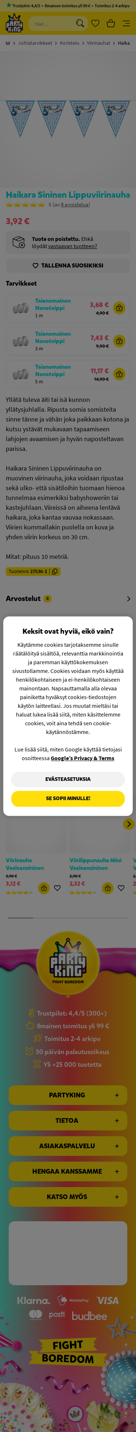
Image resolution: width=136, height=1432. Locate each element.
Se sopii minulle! (68, 798)
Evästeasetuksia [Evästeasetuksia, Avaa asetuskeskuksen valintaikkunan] (68, 779)
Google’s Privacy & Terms (82, 758)
